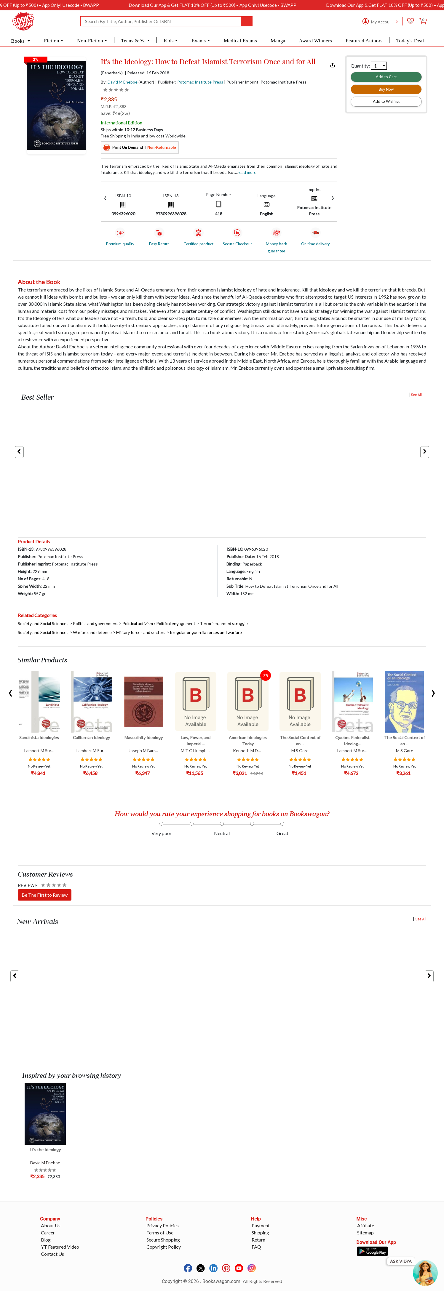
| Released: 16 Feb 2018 (147, 73)
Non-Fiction (90, 41)
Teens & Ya (133, 41)
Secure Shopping (163, 1239)
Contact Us (52, 1254)
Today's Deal (410, 41)
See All (416, 395)
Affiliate (365, 1225)
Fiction (51, 41)
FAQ (256, 1247)
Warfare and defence (92, 632)
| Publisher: (189, 81)
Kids (169, 41)
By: (119, 81)
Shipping (260, 1232)
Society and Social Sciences (43, 623)
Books (18, 41)
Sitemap (365, 1232)
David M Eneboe (123, 81)
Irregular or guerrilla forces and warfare (206, 632)
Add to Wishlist (386, 101)
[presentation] (105, 197)
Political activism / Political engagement (158, 623)
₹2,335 (109, 99)
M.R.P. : (114, 106)
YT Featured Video (60, 1247)
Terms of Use (159, 1232)
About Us (50, 1225)
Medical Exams (240, 41)
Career (48, 1232)
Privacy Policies (162, 1225)
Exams (198, 41)
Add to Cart (386, 76)
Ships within (132, 129)
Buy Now (386, 89)
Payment (261, 1225)
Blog (46, 1239)
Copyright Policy (163, 1247)
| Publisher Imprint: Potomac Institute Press (265, 81)
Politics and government (95, 623)
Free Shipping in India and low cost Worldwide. (143, 135)
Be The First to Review (45, 895)
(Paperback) (112, 73)
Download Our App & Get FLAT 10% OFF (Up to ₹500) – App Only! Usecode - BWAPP (233, 5)
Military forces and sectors (140, 632)
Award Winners (315, 41)
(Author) (146, 81)
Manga (278, 41)
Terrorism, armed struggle (224, 623)
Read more (247, 172)
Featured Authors (364, 41)
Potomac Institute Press (200, 81)
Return (258, 1239)
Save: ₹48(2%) (115, 113)
